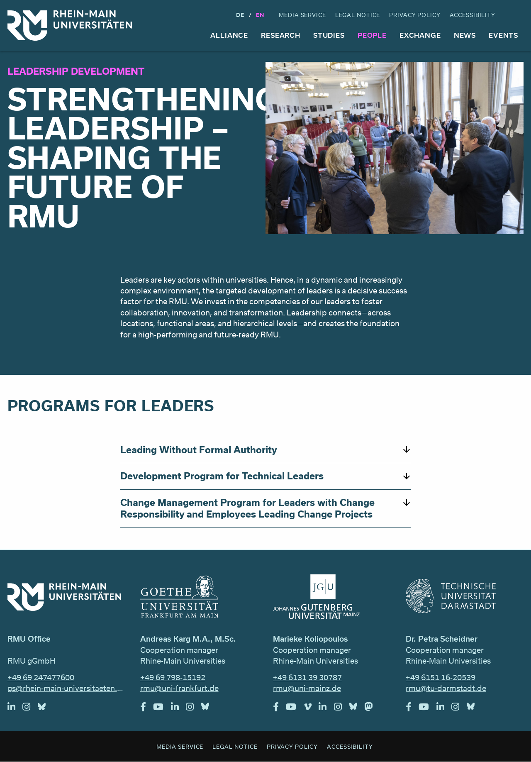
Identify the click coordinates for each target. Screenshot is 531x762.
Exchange (420, 35)
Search (516, 15)
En (260, 15)
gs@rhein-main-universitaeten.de (66, 688)
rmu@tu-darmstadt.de (446, 688)
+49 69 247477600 (40, 677)
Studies (329, 35)
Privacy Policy (414, 15)
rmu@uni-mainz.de (307, 688)
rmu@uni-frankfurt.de (179, 688)
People (372, 35)
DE (240, 15)
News (465, 35)
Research (280, 35)
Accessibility (472, 15)
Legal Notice (357, 15)
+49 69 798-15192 (172, 677)
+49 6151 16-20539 (440, 677)
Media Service (302, 15)
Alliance (229, 35)
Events (503, 35)
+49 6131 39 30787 (307, 677)
